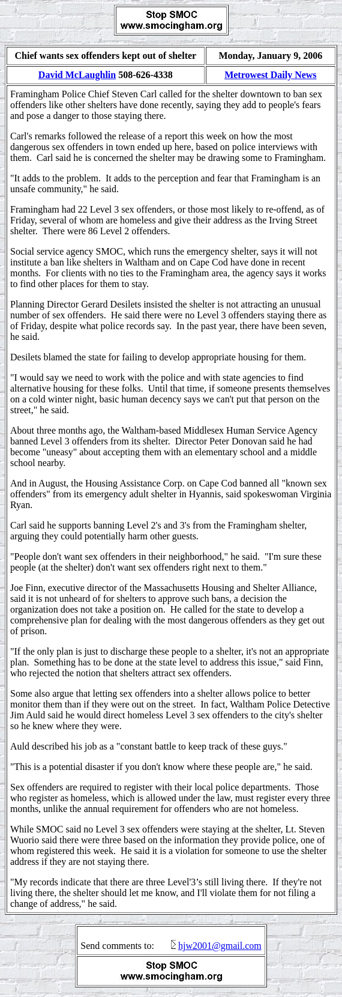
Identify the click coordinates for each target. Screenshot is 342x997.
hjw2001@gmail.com (220, 946)
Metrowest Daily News (270, 75)
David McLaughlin (77, 75)
